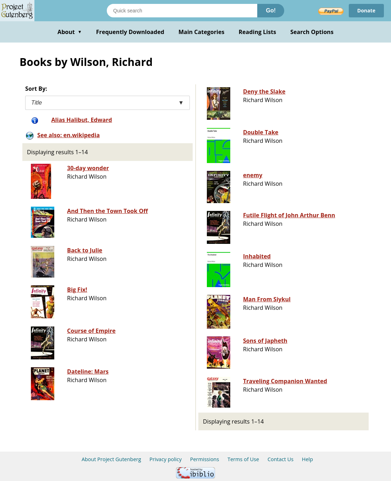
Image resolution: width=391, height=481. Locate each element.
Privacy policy (165, 459)
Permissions (204, 459)
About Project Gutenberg (111, 459)
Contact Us (280, 459)
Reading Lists (257, 32)
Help (307, 459)
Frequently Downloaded (130, 32)
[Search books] (182, 10)
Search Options (312, 32)
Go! (271, 10)
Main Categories (201, 32)
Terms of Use (243, 459)
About (69, 32)
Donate (366, 10)
